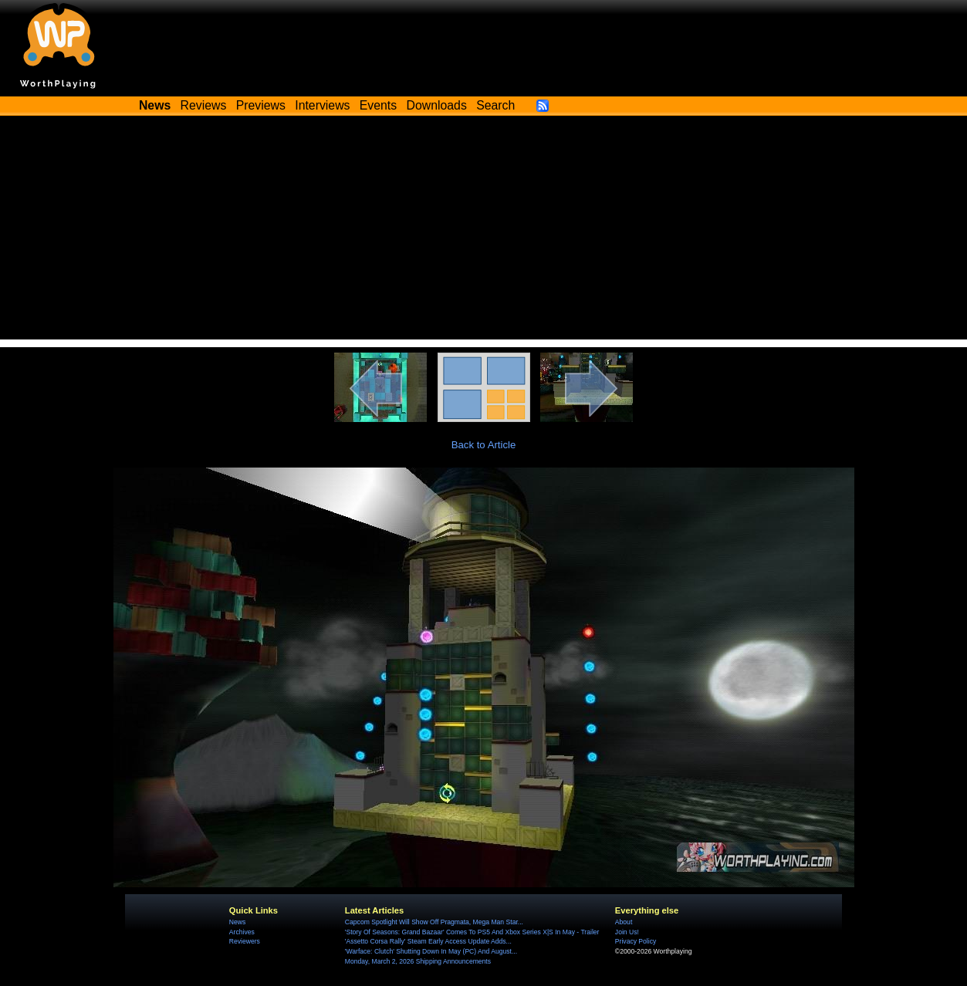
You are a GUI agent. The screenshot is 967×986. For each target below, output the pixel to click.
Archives (242, 932)
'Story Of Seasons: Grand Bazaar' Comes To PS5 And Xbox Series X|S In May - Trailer (472, 932)
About (623, 922)
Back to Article (483, 445)
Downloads (437, 105)
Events (378, 105)
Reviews (204, 105)
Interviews (322, 105)
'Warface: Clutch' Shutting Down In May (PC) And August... (431, 951)
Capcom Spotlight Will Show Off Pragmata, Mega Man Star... (434, 922)
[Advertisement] (484, 231)
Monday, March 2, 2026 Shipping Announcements (418, 961)
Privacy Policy (635, 941)
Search (495, 105)
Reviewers (244, 941)
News (237, 922)
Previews (261, 105)
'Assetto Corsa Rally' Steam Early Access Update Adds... (428, 941)
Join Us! (627, 932)
